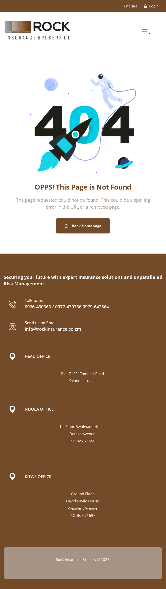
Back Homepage (83, 225)
